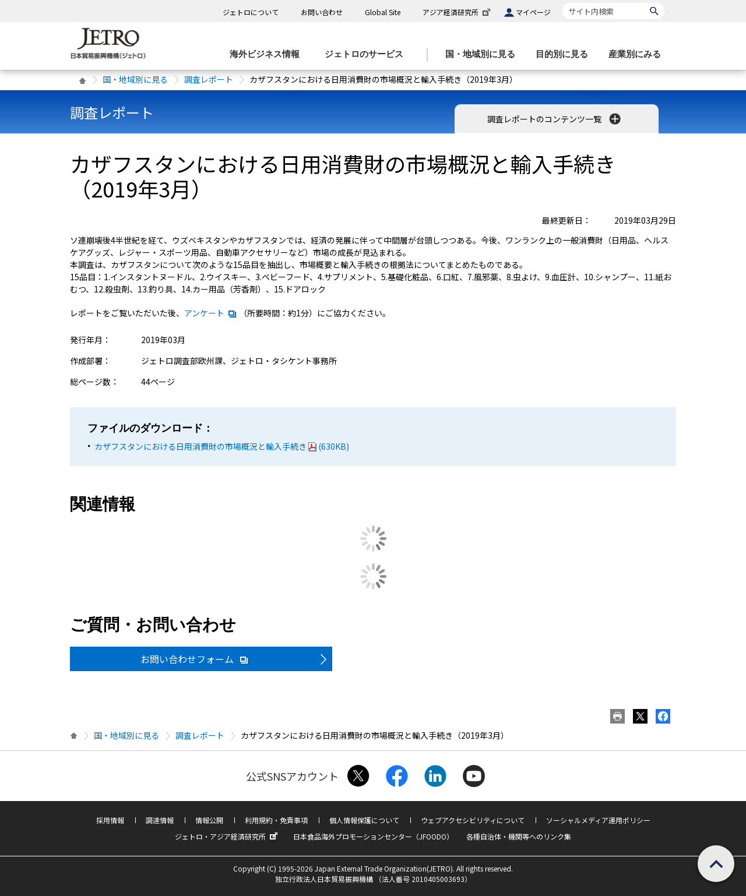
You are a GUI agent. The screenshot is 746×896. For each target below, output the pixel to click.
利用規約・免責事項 (276, 820)
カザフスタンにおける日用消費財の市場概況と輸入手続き (221, 446)
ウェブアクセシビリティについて (473, 820)
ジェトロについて (251, 12)
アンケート (210, 313)
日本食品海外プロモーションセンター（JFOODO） (373, 836)
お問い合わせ (322, 12)
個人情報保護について (364, 820)
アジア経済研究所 (457, 12)
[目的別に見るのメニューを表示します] (565, 54)
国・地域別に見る (135, 79)
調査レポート (208, 79)
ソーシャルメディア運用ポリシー (598, 820)
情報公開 (209, 820)
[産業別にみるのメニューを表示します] (638, 54)
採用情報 (110, 820)
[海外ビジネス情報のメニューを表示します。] (268, 54)
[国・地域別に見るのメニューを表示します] (483, 54)
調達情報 (160, 820)
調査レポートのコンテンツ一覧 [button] (555, 119)
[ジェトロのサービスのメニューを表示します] (367, 54)
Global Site (382, 12)
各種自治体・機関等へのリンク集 (518, 836)
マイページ (533, 12)
